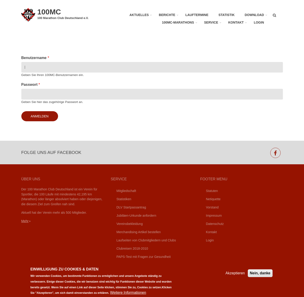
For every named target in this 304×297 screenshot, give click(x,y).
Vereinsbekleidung (130, 224)
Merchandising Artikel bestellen (139, 232)
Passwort (29, 84)
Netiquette (213, 199)
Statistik (226, 15)
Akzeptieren (235, 276)
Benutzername (34, 58)
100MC (49, 12)
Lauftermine (196, 15)
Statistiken (124, 199)
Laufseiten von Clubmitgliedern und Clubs (146, 240)
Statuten (212, 191)
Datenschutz (215, 224)
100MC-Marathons (178, 22)
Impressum (214, 215)
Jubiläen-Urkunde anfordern (136, 215)
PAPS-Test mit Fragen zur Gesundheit (144, 257)
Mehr (25, 221)
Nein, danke (260, 276)
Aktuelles (139, 15)
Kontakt (236, 22)
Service (211, 22)
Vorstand (212, 207)
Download (254, 15)
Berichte (167, 15)
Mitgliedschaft (126, 191)
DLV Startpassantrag (131, 207)
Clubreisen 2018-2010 (132, 248)
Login (259, 22)
